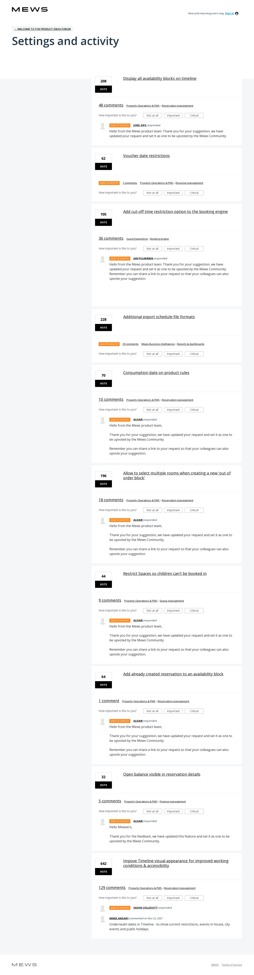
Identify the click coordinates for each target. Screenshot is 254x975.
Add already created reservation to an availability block (173, 674)
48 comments (111, 105)
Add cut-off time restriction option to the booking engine (175, 211)
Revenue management (189, 183)
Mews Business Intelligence (158, 344)
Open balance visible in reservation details (161, 774)
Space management (172, 601)
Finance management (173, 801)
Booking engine (159, 239)
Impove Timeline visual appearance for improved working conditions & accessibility (176, 863)
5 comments (110, 801)
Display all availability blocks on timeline (159, 78)
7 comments (130, 183)
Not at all (154, 116)
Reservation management (177, 105)
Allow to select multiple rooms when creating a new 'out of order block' (177, 475)
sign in (229, 13)
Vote (103, 89)
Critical (197, 116)
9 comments (110, 600)
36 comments (111, 238)
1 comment (109, 700)
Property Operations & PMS (143, 105)
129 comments (112, 887)
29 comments (131, 344)
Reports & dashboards (190, 344)
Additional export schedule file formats (159, 316)
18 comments (111, 499)
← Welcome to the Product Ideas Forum (42, 29)
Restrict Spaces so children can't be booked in (165, 573)
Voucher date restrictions (146, 155)
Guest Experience (137, 239)
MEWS (215, 964)
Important (175, 116)
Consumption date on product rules (156, 372)
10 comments (111, 399)
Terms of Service (232, 964)
